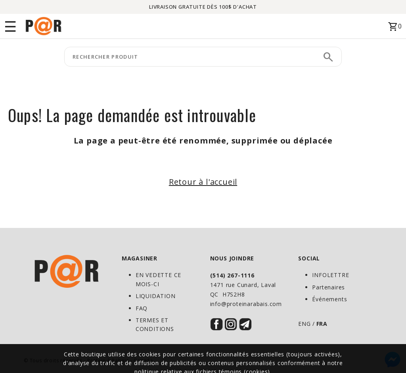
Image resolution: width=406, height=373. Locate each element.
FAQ (141, 308)
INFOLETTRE (330, 275)
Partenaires (328, 287)
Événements (329, 299)
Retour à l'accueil (203, 181)
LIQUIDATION (156, 296)
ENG (304, 323)
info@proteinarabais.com (246, 304)
